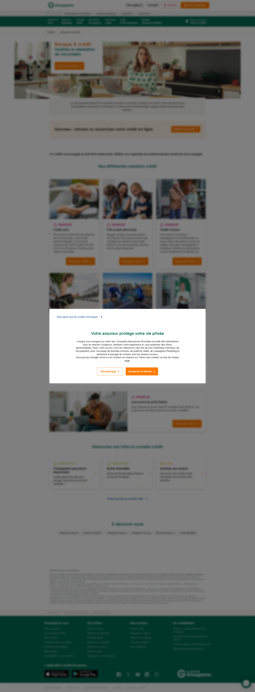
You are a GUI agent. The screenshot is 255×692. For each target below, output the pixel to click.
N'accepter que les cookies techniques (80, 316)
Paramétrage (110, 371)
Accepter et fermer (141, 371)
